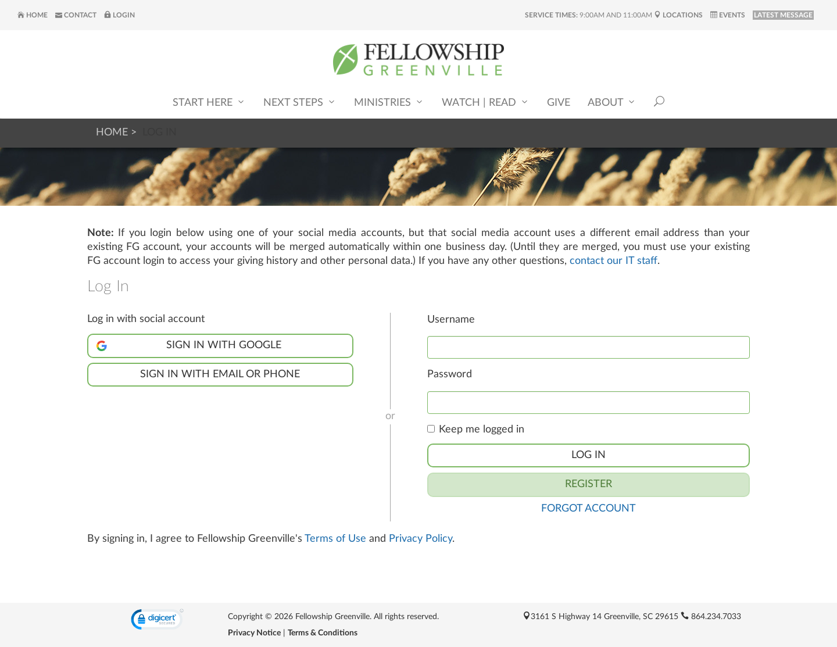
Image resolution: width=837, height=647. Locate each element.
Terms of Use (335, 539)
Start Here (209, 102)
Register (588, 484)
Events (727, 15)
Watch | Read (486, 102)
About (612, 102)
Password (449, 374)
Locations (678, 15)
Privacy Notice (254, 633)
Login (119, 15)
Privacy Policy (420, 539)
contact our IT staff (613, 261)
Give (558, 103)
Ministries (389, 102)
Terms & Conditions (322, 633)
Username (451, 319)
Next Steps (300, 102)
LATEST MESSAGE (783, 15)
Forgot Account (588, 508)
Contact (75, 15)
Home (32, 15)
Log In (588, 455)
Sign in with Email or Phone (220, 374)
